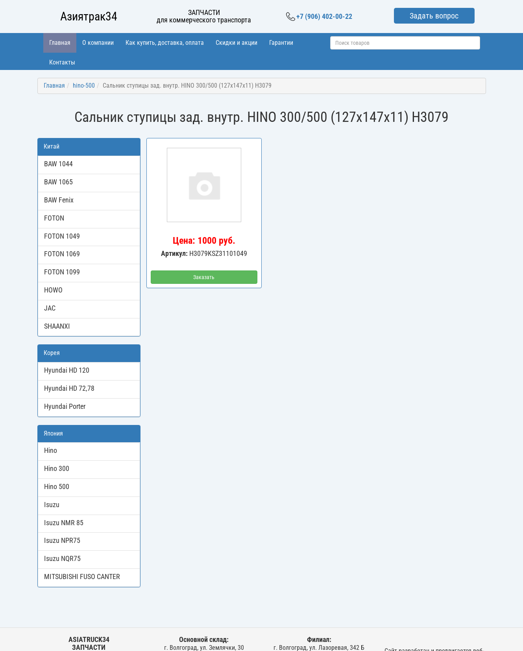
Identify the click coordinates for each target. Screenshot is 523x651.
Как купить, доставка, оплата (165, 42)
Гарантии (281, 42)
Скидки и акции (236, 42)
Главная (59, 42)
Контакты (62, 62)
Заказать (203, 277)
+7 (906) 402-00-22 (319, 16)
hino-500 (84, 85)
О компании (98, 42)
